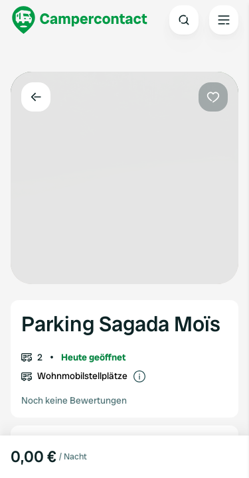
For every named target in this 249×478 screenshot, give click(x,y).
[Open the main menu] (223, 20)
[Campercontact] (80, 20)
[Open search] (184, 20)
